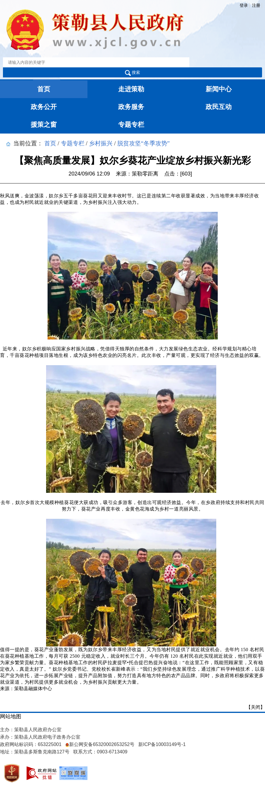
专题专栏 (131, 124)
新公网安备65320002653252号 (99, 744)
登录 (244, 5)
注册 (256, 5)
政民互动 (219, 106)
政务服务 (131, 106)
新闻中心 (219, 89)
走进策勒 (131, 89)
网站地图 (10, 716)
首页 (43, 89)
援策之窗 (44, 124)
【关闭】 (255, 707)
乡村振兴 (101, 143)
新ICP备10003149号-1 (162, 744)
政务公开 (44, 106)
